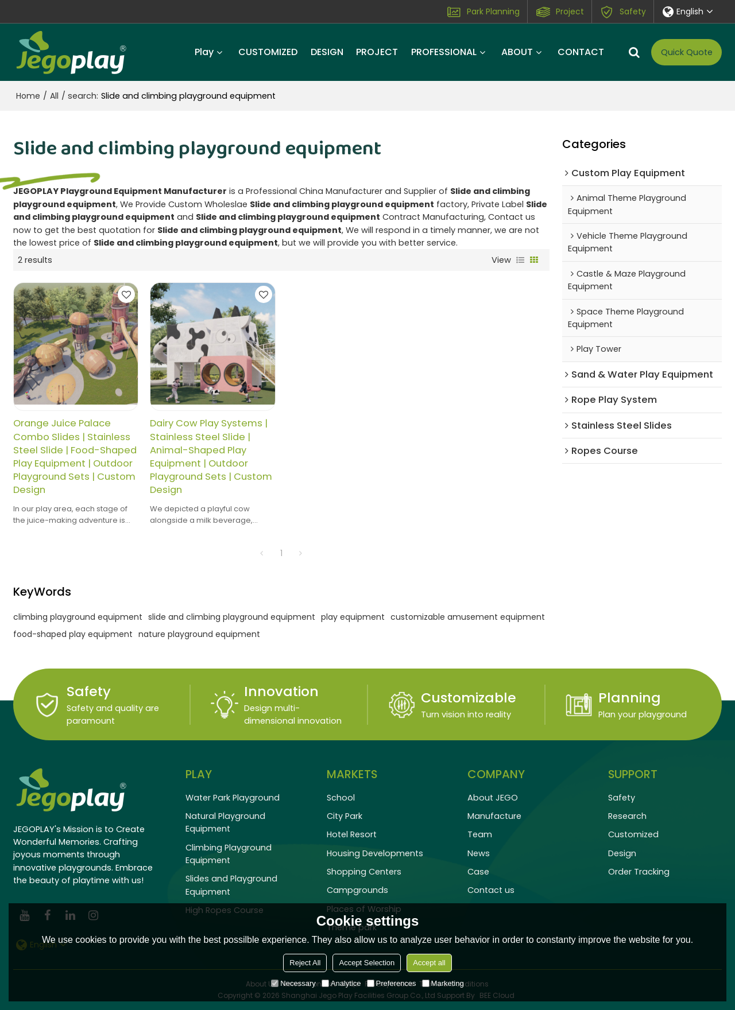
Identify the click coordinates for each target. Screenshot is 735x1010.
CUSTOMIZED (267, 52)
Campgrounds (357, 890)
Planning (629, 697)
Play (204, 52)
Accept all (429, 962)
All (54, 96)
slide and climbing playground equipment (231, 617)
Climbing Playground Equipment (228, 854)
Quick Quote (687, 52)
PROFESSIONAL (444, 52)
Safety (633, 11)
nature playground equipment (199, 634)
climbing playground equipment (77, 617)
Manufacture (494, 816)
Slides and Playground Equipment (231, 885)
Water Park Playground (232, 797)
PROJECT (377, 52)
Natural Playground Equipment (225, 822)
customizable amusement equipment (467, 617)
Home (28, 96)
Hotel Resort (352, 834)
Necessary (293, 983)
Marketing (443, 983)
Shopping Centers (364, 871)
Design (622, 853)
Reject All (304, 962)
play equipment (353, 617)
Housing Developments (375, 853)
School (341, 797)
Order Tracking (639, 871)
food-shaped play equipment (73, 634)
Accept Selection (366, 962)
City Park (344, 816)
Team (479, 834)
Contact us (490, 890)
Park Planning (493, 11)
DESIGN (327, 52)
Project (570, 11)
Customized (633, 834)
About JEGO (492, 797)
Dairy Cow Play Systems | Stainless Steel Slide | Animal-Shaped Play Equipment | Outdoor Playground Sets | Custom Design (211, 456)
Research (627, 816)
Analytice (341, 983)
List (520, 260)
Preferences (391, 983)
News (478, 853)
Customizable (468, 697)
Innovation (281, 691)
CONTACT (581, 52)
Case (478, 871)
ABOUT (517, 52)
